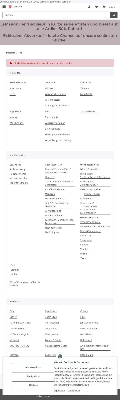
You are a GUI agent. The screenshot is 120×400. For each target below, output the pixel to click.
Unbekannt (86, 340)
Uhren (83, 253)
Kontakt (14, 117)
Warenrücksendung (55, 93)
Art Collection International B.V (94, 347)
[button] (89, 7)
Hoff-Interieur (52, 322)
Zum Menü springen (60, 1)
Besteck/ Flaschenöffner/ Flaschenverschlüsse (58, 171)
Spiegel (84, 244)
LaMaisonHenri (17, 328)
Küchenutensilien (19, 178)
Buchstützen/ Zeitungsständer (89, 183)
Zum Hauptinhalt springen (14, 1)
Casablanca (51, 311)
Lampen (15, 269)
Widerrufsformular (55, 122)
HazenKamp (86, 354)
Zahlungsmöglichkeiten (57, 105)
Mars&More (86, 334)
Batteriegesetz (52, 128)
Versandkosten (52, 99)
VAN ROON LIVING (19, 345)
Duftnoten (85, 198)
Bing (12, 311)
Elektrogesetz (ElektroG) (57, 134)
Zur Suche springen (39, 1)
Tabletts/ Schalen (19, 182)
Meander (14, 340)
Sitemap (84, 88)
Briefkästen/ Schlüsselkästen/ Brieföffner (95, 175)
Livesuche (85, 82)
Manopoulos (51, 334)
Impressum (60, 390)
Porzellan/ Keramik (55, 198)
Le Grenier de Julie (19, 334)
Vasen (83, 258)
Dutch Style (51, 316)
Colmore (14, 354)
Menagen (50, 193)
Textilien (84, 249)
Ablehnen (34, 385)
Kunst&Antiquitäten (90, 230)
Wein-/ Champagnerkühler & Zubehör (25, 284)
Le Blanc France (88, 328)
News (12, 93)
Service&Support (18, 82)
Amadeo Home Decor (56, 345)
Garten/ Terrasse (89, 217)
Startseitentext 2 (89, 111)
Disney (13, 316)
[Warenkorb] (109, 7)
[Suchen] (56, 15)
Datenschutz (75, 390)
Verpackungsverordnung (58, 140)
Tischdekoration (53, 227)
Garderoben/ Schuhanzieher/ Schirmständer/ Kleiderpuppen (88, 207)
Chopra (84, 311)
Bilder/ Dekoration (89, 169)
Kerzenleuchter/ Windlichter (95, 226)
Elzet (82, 316)
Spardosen (86, 240)
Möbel (14, 274)
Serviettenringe (53, 210)
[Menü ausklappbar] (4, 5)
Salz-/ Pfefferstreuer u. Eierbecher (57, 204)
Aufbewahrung (17, 169)
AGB (47, 111)
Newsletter (50, 82)
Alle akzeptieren (34, 367)
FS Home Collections (20, 322)
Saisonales (85, 235)
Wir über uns (16, 122)
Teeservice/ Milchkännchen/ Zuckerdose (59, 221)
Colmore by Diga (53, 354)
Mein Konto (86, 93)
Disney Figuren (92, 193)
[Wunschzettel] (96, 7)
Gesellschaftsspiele (90, 221)
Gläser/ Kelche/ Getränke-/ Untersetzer (59, 183)
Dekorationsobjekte (90, 189)
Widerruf (49, 88)
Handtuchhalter (18, 173)
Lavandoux (50, 328)
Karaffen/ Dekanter (55, 189)
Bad (13, 265)
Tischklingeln (52, 232)
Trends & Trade (53, 340)
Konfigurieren (34, 376)
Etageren (49, 177)
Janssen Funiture (89, 322)
